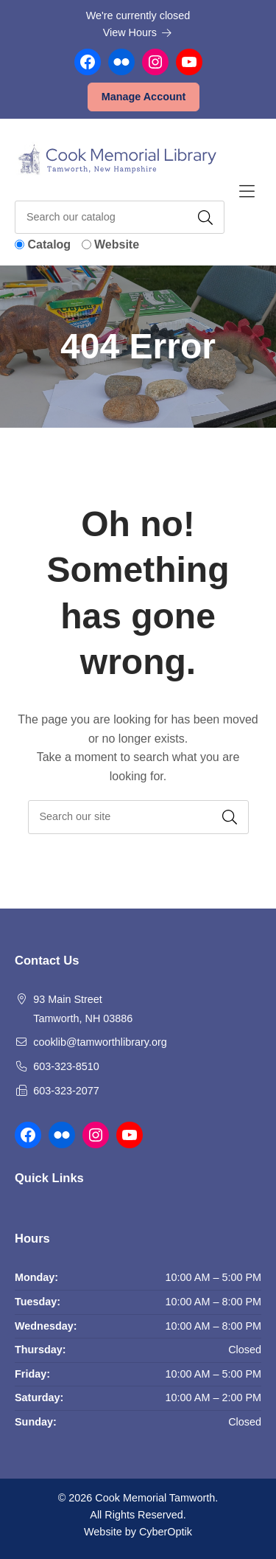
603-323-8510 (66, 1066)
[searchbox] (138, 816)
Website (116, 244)
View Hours (137, 32)
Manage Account (144, 97)
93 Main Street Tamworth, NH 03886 (82, 1008)
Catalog (49, 244)
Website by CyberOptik (138, 1532)
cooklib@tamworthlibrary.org (100, 1042)
